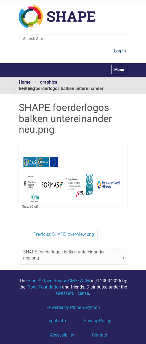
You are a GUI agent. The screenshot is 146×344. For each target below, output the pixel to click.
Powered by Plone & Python (73, 307)
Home (25, 82)
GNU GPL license (72, 293)
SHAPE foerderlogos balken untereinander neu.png (73, 255)
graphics (48, 82)
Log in (120, 51)
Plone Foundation (43, 287)
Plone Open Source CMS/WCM (59, 280)
